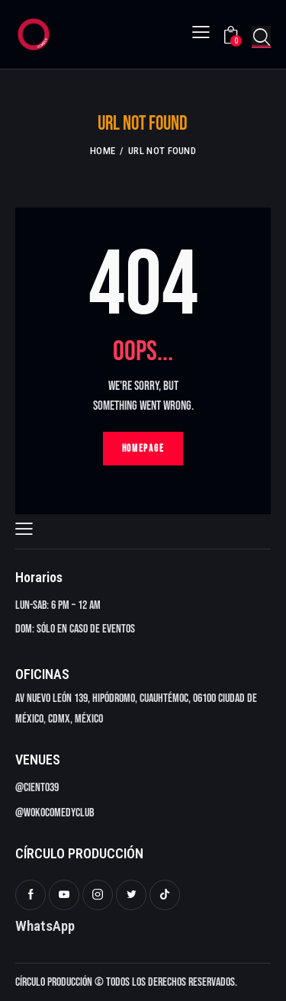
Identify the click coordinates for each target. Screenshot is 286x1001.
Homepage (143, 449)
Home (102, 150)
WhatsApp (45, 926)
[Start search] (261, 36)
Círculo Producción (53, 982)
